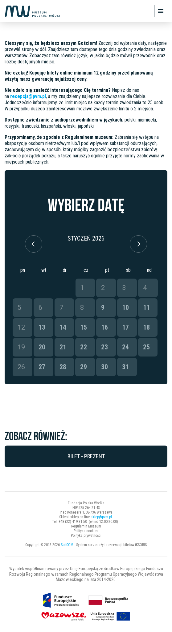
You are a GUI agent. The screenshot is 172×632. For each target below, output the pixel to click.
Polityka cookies (86, 531)
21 (62, 347)
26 (21, 367)
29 (83, 367)
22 (83, 347)
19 (21, 347)
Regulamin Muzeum (86, 526)
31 (125, 367)
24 (125, 347)
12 (21, 327)
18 (146, 327)
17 (125, 327)
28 (62, 367)
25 (146, 347)
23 (104, 347)
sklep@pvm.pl (101, 517)
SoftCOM (67, 545)
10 (125, 307)
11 (146, 307)
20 (42, 347)
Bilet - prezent (86, 456)
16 (104, 327)
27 (42, 367)
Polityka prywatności (86, 535)
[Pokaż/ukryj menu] (160, 11)
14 (62, 327)
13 (42, 327)
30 (104, 367)
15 (83, 327)
